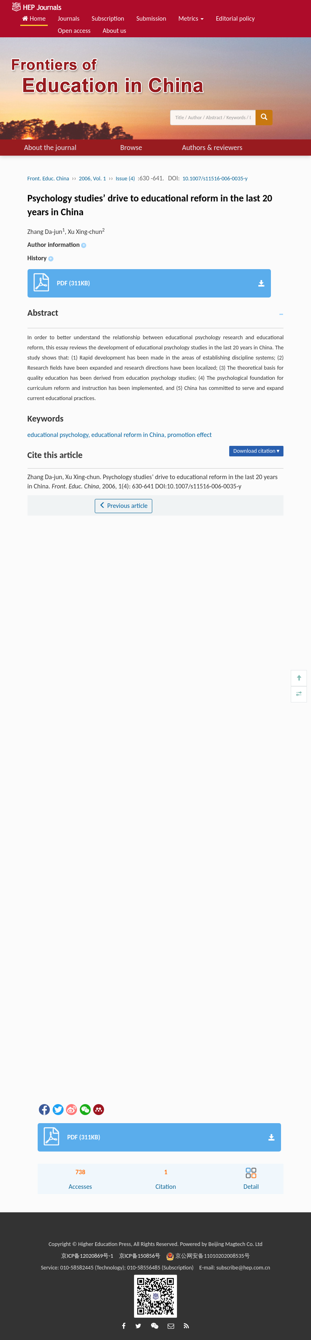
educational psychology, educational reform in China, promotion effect (120, 435)
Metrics (191, 18)
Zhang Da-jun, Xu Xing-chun (66, 231)
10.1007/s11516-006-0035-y (214, 178)
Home (34, 18)
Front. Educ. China (48, 178)
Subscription (108, 18)
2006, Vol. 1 (92, 178)
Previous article (123, 505)
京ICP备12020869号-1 (87, 1255)
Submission (151, 18)
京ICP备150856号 (140, 1255)
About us (114, 30)
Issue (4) (125, 178)
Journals (69, 18)
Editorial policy (235, 18)
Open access (74, 30)
